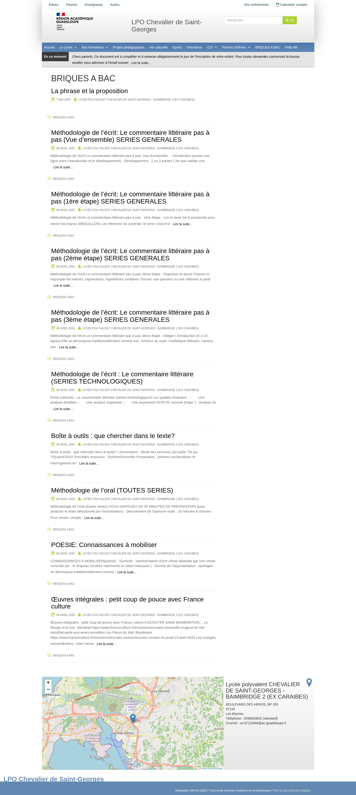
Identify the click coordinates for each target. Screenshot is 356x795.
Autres (114, 5)
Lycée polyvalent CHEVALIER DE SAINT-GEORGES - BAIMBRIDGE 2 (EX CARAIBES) (136, 99)
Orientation (194, 47)
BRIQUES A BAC (267, 47)
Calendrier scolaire (291, 5)
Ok (289, 20)
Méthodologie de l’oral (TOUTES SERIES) (112, 490)
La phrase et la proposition (89, 91)
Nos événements (256, 5)
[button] (133, 718)
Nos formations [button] (95, 47)
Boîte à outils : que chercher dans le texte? (113, 435)
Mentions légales (300, 790)
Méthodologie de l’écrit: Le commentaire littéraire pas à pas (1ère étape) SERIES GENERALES (130, 197)
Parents (71, 5)
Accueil (49, 47)
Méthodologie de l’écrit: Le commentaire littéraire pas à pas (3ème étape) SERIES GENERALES (130, 316)
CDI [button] (212, 47)
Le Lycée (68, 47)
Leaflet (203, 769)
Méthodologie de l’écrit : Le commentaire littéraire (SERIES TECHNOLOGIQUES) (122, 377)
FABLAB (291, 47)
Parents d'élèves (236, 47)
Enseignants (94, 5)
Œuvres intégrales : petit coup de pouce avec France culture (127, 603)
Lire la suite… (142, 63)
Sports (177, 47)
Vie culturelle (158, 47)
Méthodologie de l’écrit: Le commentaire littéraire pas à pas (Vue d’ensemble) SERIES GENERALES (130, 136)
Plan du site (280, 790)
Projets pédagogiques (128, 47)
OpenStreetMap (216, 769)
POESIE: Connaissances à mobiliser (104, 544)
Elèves (54, 5)
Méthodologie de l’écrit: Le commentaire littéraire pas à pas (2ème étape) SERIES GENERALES (130, 254)
